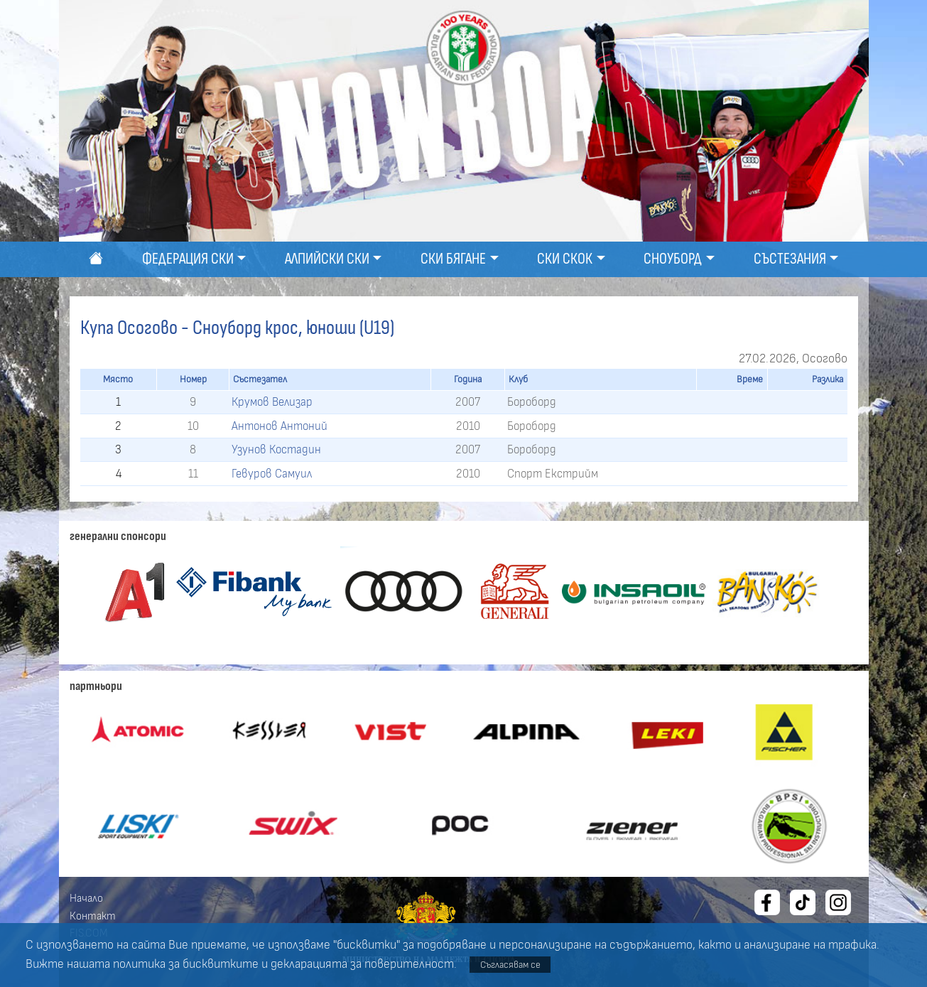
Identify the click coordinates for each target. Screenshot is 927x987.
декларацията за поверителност (362, 964)
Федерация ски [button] (188, 259)
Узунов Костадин (276, 449)
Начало (86, 898)
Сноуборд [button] (673, 259)
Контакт (93, 916)
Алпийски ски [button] (327, 259)
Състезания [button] (790, 259)
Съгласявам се (510, 964)
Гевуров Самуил (272, 474)
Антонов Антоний (279, 426)
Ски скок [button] (564, 259)
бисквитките (221, 964)
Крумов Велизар (272, 402)
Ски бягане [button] (453, 259)
